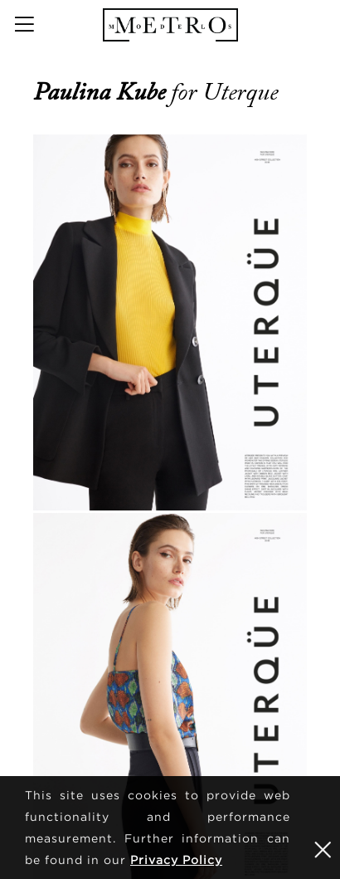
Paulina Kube (102, 92)
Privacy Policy (176, 859)
